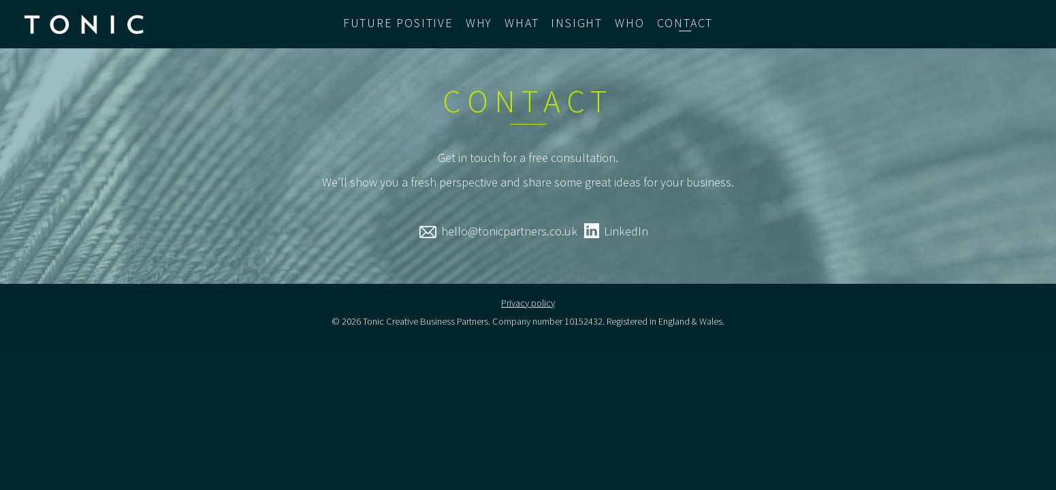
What (522, 23)
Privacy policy (528, 303)
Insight (577, 23)
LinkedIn (626, 231)
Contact (685, 23)
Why (479, 23)
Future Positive (398, 23)
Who (629, 23)
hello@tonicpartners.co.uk (509, 231)
